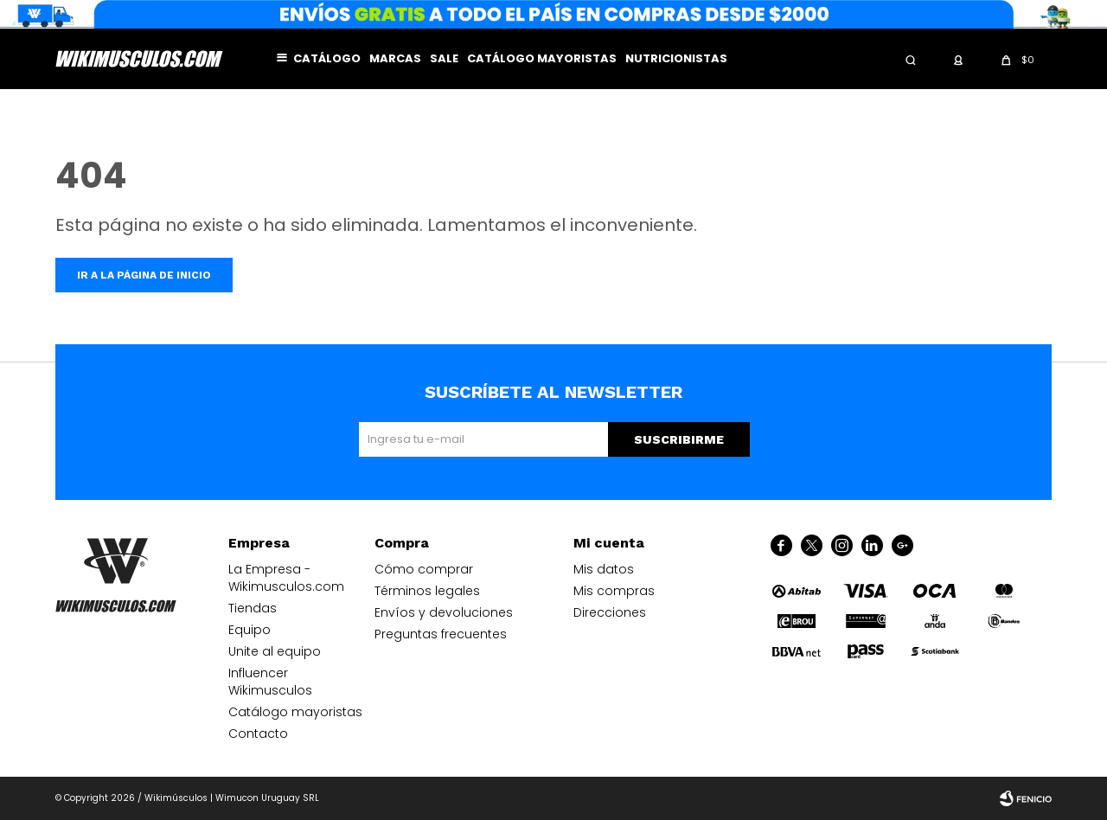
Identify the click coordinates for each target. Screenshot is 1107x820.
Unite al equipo (274, 651)
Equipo (249, 629)
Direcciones (609, 612)
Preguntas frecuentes (440, 634)
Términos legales (427, 590)
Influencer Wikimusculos (270, 681)
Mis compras (614, 590)
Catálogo (327, 58)
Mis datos (603, 569)
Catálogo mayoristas (542, 58)
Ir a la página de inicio (144, 275)
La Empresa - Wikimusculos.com (286, 578)
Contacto (258, 733)
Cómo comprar (423, 569)
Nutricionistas (676, 58)
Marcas (395, 58)
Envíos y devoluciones (443, 612)
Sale (444, 58)
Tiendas (252, 608)
